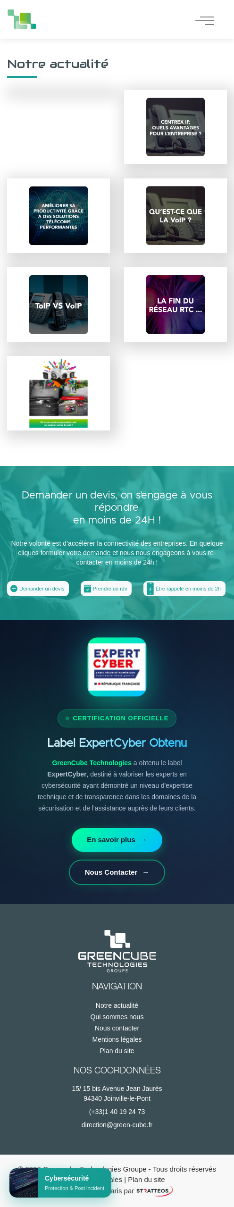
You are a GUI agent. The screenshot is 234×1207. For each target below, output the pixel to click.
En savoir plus (117, 840)
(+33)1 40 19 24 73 (117, 1111)
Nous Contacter (117, 872)
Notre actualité (117, 1005)
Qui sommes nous (117, 1017)
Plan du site (117, 1051)
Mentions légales (117, 1039)
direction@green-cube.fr (117, 1125)
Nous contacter (117, 1028)
